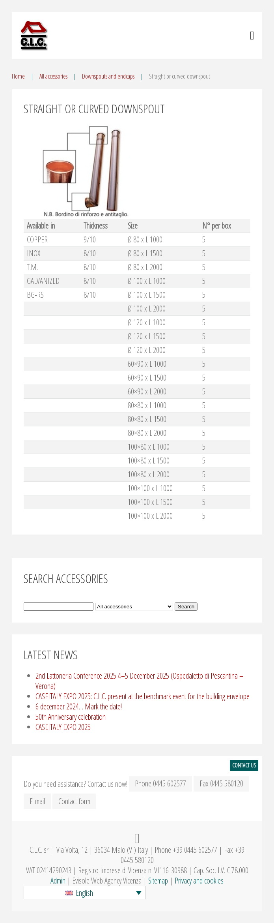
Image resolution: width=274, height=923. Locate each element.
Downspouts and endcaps (108, 76)
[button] (85, 892)
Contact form (74, 801)
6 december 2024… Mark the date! (78, 706)
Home (18, 76)
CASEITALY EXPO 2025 (63, 727)
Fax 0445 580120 (221, 783)
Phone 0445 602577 (160, 783)
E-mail (37, 801)
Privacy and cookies (199, 880)
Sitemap (158, 880)
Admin (57, 880)
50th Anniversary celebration (70, 716)
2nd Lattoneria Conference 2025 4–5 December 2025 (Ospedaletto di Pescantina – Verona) (139, 680)
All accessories (53, 76)
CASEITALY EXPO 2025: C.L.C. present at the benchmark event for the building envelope (142, 696)
